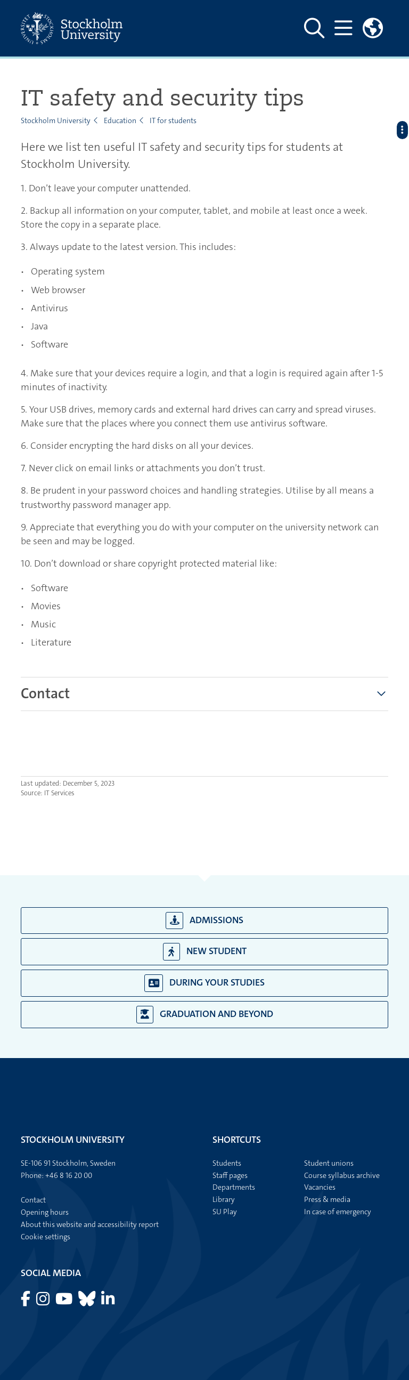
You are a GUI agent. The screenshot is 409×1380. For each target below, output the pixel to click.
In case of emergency (337, 1211)
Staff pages (230, 1175)
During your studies (204, 983)
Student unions (329, 1163)
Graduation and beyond (204, 1014)
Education (120, 120)
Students (226, 1163)
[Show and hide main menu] (343, 28)
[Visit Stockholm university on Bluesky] (87, 1301)
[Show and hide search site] (314, 28)
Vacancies (320, 1187)
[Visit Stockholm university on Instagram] (43, 1301)
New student (205, 952)
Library (223, 1199)
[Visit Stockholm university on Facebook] (26, 1301)
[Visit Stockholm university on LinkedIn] (107, 1301)
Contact (45, 694)
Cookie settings (45, 1236)
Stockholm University (56, 120)
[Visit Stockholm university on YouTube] (64, 1301)
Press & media (327, 1199)
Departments (233, 1187)
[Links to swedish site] (372, 28)
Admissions (204, 921)
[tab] (45, 694)
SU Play (224, 1211)
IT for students (173, 120)
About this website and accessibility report (90, 1224)
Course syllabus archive (342, 1175)
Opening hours (45, 1212)
